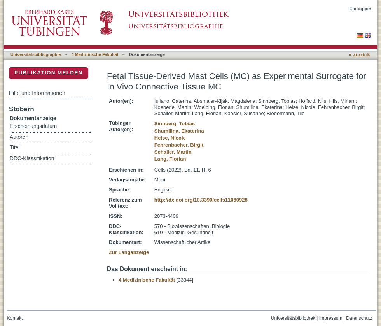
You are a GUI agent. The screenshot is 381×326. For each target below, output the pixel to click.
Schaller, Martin (173, 152)
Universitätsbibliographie (35, 54)
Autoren (19, 137)
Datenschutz (359, 318)
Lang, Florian (170, 159)
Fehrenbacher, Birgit (178, 145)
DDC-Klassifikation (32, 158)
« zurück (359, 55)
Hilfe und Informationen (37, 93)
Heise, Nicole (170, 138)
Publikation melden (48, 72)
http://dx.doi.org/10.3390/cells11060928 (201, 200)
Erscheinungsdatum (33, 126)
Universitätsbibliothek (293, 318)
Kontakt (15, 318)
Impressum (331, 318)
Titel (14, 148)
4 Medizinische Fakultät (95, 54)
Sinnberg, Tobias (174, 123)
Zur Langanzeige (129, 252)
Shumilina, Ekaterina (179, 131)
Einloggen (361, 8)
